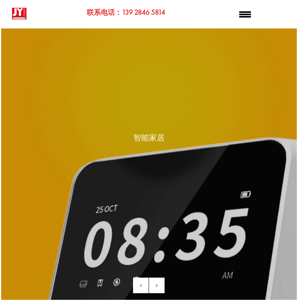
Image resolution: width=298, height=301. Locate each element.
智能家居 (149, 138)
